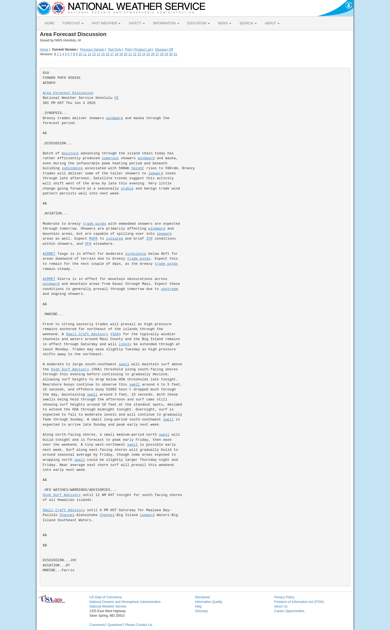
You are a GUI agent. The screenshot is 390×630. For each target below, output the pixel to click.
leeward (155, 173)
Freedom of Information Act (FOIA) (299, 602)
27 (157, 54)
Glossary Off (164, 49)
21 (130, 54)
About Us (281, 606)
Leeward (147, 515)
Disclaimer (202, 597)
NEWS (224, 23)
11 (85, 54)
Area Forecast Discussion (68, 93)
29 (166, 54)
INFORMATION (166, 23)
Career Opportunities (289, 611)
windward (114, 118)
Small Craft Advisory (87, 334)
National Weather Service (107, 606)
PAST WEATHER (106, 23)
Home (44, 49)
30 (171, 54)
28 (162, 54)
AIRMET (49, 254)
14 (98, 54)
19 (121, 54)
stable (127, 189)
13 (94, 54)
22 (134, 54)
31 (175, 54)
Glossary (201, 611)
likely (125, 344)
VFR (88, 244)
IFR (149, 239)
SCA (115, 334)
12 (89, 54)
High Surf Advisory (70, 369)
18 (116, 54)
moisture (70, 153)
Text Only (114, 49)
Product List (142, 49)
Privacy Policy (284, 597)
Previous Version (92, 49)
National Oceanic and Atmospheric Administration (125, 602)
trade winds (94, 224)
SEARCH (247, 23)
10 (80, 54)
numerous (110, 158)
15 (103, 54)
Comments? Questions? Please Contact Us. (121, 625)
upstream (169, 289)
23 (139, 54)
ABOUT (272, 23)
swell (124, 364)
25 (148, 54)
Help (198, 606)
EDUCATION (198, 23)
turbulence (135, 254)
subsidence (72, 168)
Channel (67, 515)
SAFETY (137, 23)
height (137, 168)
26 (152, 54)
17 (112, 54)
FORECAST (73, 23)
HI (117, 98)
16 (107, 54)
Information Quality (208, 602)
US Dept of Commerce (105, 597)
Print (128, 49)
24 (143, 54)
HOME (49, 23)
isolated (114, 239)
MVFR (93, 239)
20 (125, 54)
